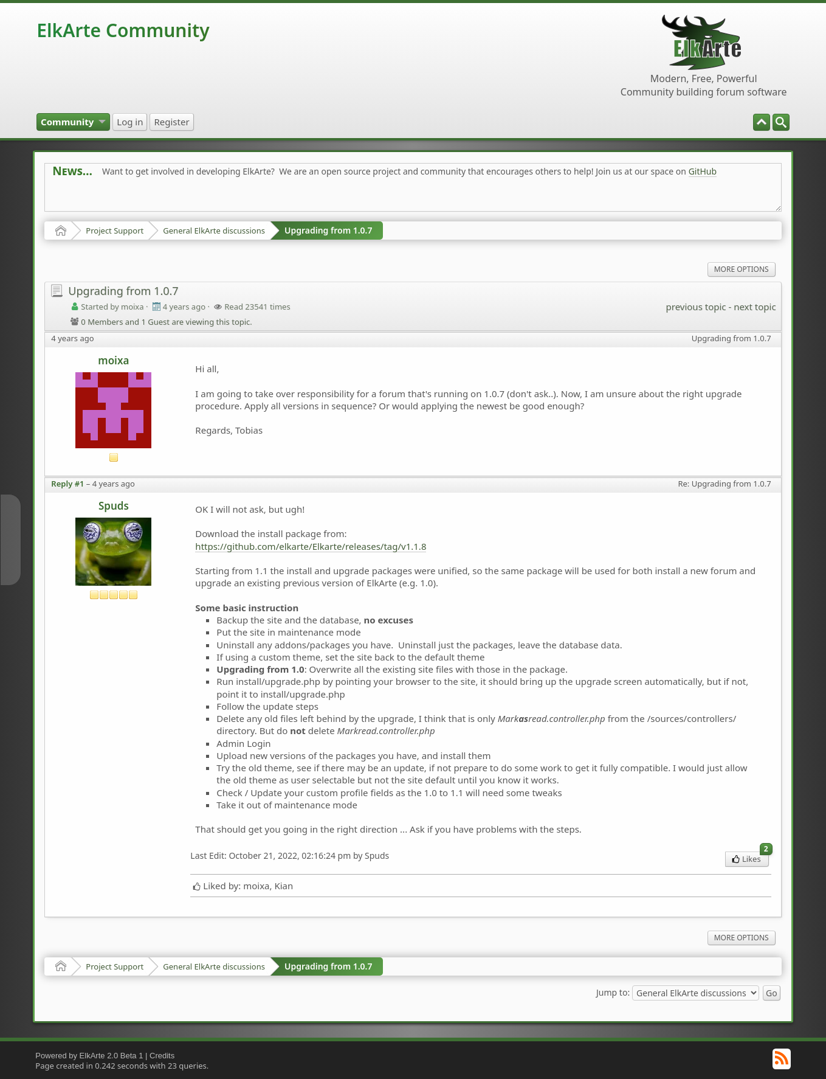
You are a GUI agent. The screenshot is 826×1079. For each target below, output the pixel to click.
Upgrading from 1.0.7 (328, 230)
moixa (113, 360)
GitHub (703, 171)
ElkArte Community (122, 30)
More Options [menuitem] (741, 269)
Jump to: (613, 991)
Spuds (113, 506)
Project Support (114, 230)
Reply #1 (67, 483)
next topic (755, 306)
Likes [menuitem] (750, 858)
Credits (162, 1055)
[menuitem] (781, 122)
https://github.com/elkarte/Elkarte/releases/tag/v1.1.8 (310, 546)
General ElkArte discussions (214, 230)
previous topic (696, 306)
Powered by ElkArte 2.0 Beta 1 (89, 1055)
